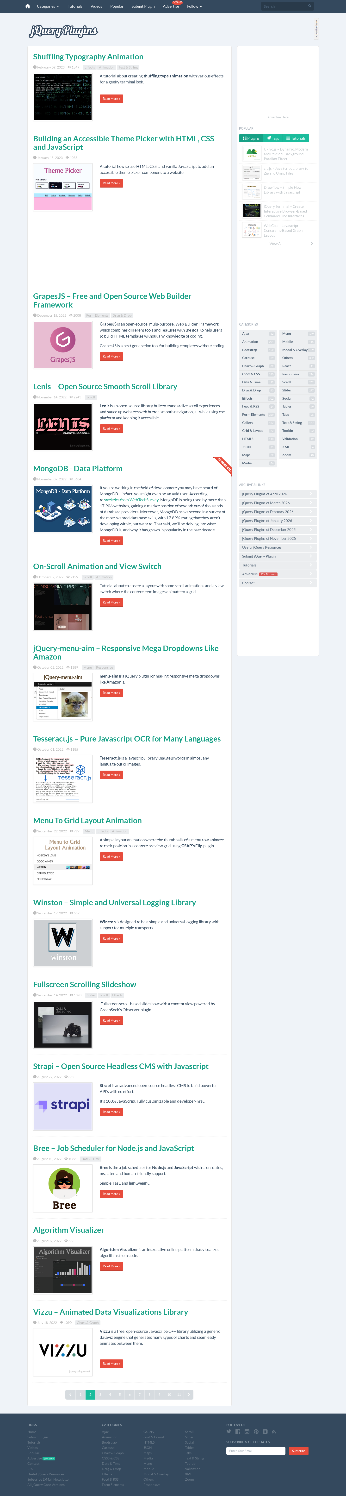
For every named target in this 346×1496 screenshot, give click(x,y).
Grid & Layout (258, 431)
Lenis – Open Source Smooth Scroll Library (105, 386)
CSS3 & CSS (258, 374)
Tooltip (298, 431)
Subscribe (298, 1451)
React (298, 366)
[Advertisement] (129, 253)
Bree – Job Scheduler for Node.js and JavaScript (113, 1148)
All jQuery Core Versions (46, 1485)
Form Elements (97, 315)
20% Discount (268, 574)
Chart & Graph (88, 1323)
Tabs (298, 415)
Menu (87, 667)
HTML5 (258, 439)
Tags (273, 138)
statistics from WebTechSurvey (131, 499)
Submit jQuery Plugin (278, 556)
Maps (258, 455)
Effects (90, 67)
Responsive (104, 667)
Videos (96, 6)
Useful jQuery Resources (278, 547)
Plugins (251, 138)
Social (298, 398)
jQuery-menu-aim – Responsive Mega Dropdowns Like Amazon (126, 652)
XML (298, 447)
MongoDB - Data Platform (78, 468)
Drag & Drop (122, 315)
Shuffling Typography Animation (88, 56)
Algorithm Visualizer (68, 1230)
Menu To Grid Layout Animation (87, 820)
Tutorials (75, 6)
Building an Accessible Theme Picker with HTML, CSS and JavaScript (123, 142)
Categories (48, 6)
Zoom (298, 455)
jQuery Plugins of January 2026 (278, 520)
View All (292, 243)
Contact (278, 583)
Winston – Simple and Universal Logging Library (114, 902)
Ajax (258, 334)
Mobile (298, 342)
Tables (298, 406)
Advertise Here (278, 117)
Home (31, 1432)
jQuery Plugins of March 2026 (278, 503)
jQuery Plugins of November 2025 (278, 538)
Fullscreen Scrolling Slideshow (84, 984)
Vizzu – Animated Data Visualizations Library (110, 1311)
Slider (91, 995)
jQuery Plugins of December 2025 (278, 529)
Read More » (111, 99)
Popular (117, 6)
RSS (30, 1469)
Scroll (90, 397)
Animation (107, 67)
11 (179, 1394)
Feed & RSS (258, 406)
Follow (195, 6)
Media (258, 463)
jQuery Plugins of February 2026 (278, 511)
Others (298, 358)
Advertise (173, 4)
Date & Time (90, 1159)
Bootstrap (258, 350)
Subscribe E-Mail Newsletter (48, 1479)
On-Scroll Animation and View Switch (97, 566)
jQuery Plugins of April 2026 (278, 494)
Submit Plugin (143, 6)
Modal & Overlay (298, 350)
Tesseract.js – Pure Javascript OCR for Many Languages (127, 738)
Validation (298, 439)
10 (169, 1394)
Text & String (128, 67)
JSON (258, 447)
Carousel (258, 358)
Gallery (258, 423)
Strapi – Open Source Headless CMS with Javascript (121, 1066)
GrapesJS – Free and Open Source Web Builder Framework (112, 300)
